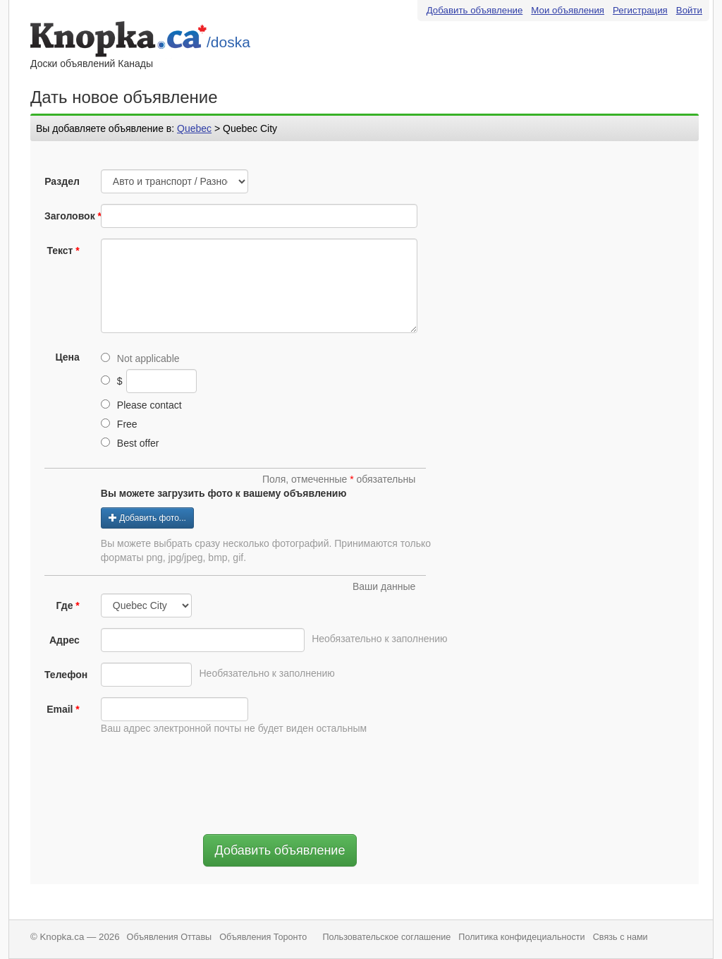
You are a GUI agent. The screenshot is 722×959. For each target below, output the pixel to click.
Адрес (64, 640)
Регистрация (640, 10)
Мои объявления (567, 10)
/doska (228, 42)
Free (119, 424)
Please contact (141, 405)
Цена (67, 357)
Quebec (194, 128)
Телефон (65, 674)
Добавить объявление (475, 10)
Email (60, 709)
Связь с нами (620, 937)
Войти (689, 10)
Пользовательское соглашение (386, 937)
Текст (60, 250)
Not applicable (140, 358)
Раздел (62, 181)
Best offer (130, 443)
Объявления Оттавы (169, 937)
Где (64, 605)
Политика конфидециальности (521, 937)
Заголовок (67, 216)
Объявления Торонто (263, 937)
